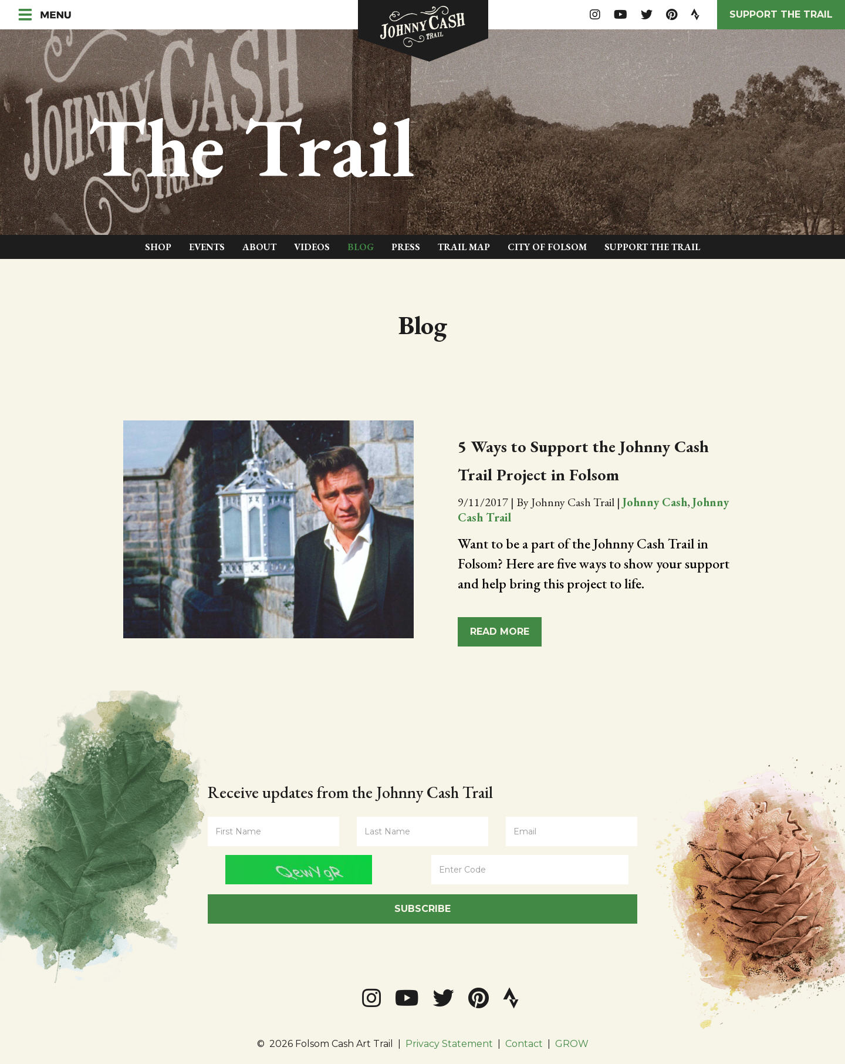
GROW (572, 1043)
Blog (360, 247)
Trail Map (464, 247)
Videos (312, 247)
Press (405, 247)
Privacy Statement (449, 1043)
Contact (524, 1043)
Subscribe (422, 908)
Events (207, 247)
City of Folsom (547, 247)
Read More (499, 631)
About (259, 247)
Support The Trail (652, 247)
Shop (158, 247)
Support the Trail (781, 14)
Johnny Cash (655, 502)
